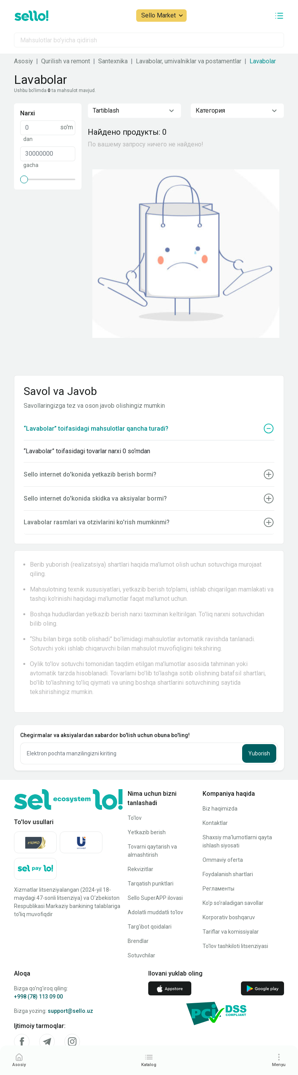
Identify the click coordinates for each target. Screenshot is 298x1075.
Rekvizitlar (140, 869)
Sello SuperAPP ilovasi (155, 898)
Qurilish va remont (65, 61)
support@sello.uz (70, 1011)
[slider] (24, 179)
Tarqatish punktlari (150, 883)
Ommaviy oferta (223, 860)
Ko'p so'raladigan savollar (233, 903)
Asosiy (23, 61)
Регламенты (218, 888)
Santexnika (113, 61)
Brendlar (138, 941)
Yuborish (259, 753)
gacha (30, 165)
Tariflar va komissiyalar (231, 932)
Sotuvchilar (141, 955)
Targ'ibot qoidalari (150, 927)
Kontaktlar (215, 823)
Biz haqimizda (220, 808)
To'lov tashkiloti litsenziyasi (235, 946)
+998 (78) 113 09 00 (38, 996)
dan (28, 139)
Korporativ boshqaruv (229, 917)
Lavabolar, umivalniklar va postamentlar (188, 61)
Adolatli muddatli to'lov (155, 912)
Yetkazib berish (147, 832)
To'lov (135, 818)
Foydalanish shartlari (228, 874)
